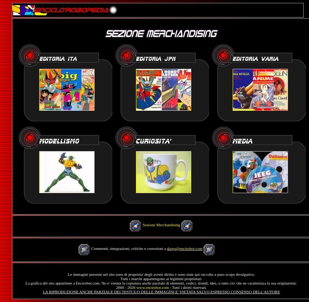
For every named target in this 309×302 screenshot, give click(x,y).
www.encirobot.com (152, 287)
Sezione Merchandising (161, 225)
